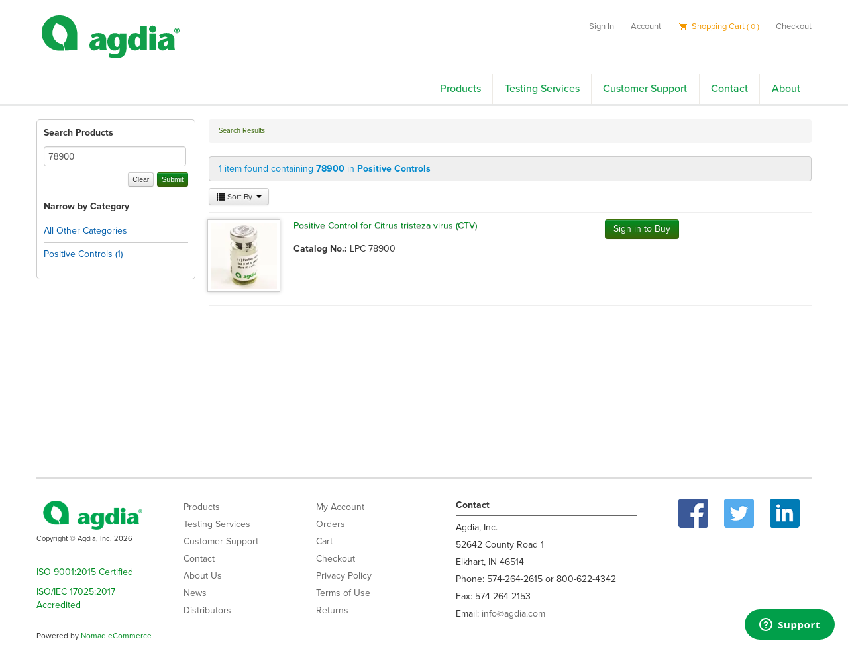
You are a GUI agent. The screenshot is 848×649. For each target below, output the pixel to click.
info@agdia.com (513, 613)
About (786, 88)
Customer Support (645, 88)
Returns (332, 610)
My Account (340, 507)
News (195, 593)
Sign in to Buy (641, 228)
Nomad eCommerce (116, 635)
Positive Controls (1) (83, 254)
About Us (203, 575)
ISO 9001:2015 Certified (84, 571)
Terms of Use (343, 593)
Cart (324, 541)
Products (460, 88)
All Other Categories (85, 230)
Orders (330, 524)
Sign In (601, 26)
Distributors (207, 610)
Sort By (239, 196)
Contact (729, 88)
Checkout (794, 26)
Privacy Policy (344, 575)
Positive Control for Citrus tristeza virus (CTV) (385, 225)
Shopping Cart (718, 26)
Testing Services (542, 88)
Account (646, 26)
